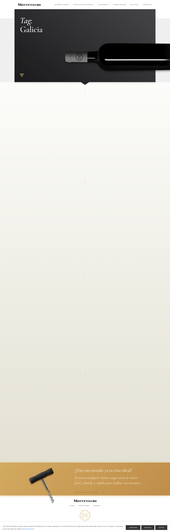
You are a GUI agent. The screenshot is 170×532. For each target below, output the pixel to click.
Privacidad (84, 506)
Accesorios (103, 5)
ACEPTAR (161, 528)
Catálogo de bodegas (83, 5)
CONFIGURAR (133, 528)
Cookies (97, 506)
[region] (85, 527)
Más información (28, 529)
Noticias (134, 5)
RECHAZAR (147, 528)
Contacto (147, 5)
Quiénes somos (62, 5)
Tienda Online (119, 5)
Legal (72, 506)
